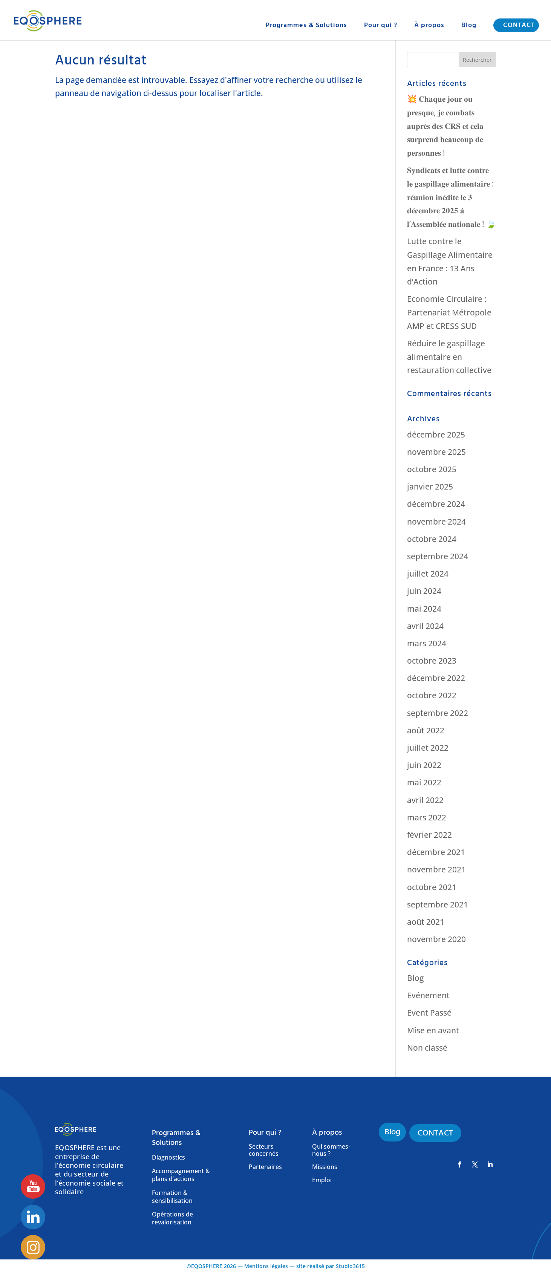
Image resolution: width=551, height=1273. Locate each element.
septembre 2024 (437, 556)
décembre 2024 (436, 504)
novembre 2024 (436, 521)
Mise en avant (433, 1030)
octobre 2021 (431, 887)
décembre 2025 (436, 434)
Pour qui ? (380, 26)
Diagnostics (168, 1157)
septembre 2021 (437, 904)
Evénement (428, 995)
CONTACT (519, 25)
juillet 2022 (427, 747)
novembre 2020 (436, 939)
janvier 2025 (430, 486)
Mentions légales (266, 1266)
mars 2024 (426, 643)
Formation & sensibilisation (172, 1197)
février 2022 (429, 834)
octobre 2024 (431, 539)
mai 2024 (424, 608)
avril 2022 (425, 800)
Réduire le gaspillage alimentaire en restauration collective (449, 356)
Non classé (427, 1047)
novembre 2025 (436, 452)
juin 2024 (424, 591)
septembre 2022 (437, 713)
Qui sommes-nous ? (331, 1150)
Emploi (322, 1180)
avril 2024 (425, 626)
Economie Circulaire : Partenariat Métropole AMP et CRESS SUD (449, 312)
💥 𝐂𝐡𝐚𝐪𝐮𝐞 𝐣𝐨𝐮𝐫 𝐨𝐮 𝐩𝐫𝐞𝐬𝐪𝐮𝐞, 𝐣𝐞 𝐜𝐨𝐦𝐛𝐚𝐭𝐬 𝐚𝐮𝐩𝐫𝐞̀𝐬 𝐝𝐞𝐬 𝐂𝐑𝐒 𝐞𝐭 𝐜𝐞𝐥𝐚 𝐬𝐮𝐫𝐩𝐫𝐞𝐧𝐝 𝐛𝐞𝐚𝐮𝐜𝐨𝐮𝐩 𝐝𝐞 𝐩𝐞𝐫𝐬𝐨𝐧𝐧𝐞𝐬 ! (445, 125)
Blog (468, 26)
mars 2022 (426, 817)
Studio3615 (350, 1266)
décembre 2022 (436, 678)
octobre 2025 (431, 469)
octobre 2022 (431, 695)
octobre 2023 (431, 660)
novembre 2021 (436, 869)
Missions (324, 1167)
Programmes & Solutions (306, 26)
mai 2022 (424, 782)
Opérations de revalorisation (172, 1218)
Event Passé (429, 1012)
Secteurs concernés (264, 1150)
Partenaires (265, 1167)
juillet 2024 (427, 573)
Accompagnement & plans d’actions (181, 1175)
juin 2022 (424, 765)
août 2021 (425, 921)
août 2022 (425, 730)
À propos (429, 26)
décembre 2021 (436, 852)
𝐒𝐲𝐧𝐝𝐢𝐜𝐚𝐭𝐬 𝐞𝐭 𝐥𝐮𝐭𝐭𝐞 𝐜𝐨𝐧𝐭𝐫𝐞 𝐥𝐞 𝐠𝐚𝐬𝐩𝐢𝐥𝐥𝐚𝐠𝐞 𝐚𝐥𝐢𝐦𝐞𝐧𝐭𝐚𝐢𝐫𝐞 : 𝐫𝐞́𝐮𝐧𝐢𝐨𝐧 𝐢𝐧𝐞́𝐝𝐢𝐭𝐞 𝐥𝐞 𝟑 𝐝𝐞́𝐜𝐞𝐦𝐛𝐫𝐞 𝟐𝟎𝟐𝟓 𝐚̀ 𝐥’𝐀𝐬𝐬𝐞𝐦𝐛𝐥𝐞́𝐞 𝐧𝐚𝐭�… (451, 197)
